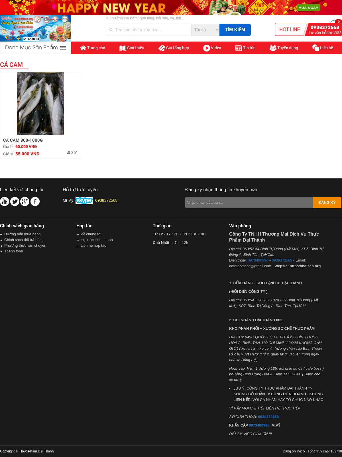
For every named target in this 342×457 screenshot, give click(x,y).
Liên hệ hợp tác (93, 245)
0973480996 (258, 260)
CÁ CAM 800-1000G (23, 140)
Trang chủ (92, 48)
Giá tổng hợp (173, 48)
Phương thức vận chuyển (25, 245)
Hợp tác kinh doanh (97, 240)
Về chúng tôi (91, 234)
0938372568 (282, 260)
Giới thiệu (131, 48)
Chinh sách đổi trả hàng (24, 240)
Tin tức (245, 48)
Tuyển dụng (284, 48)
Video (212, 48)
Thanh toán (13, 251)
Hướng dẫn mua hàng (22, 234)
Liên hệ (322, 48)
